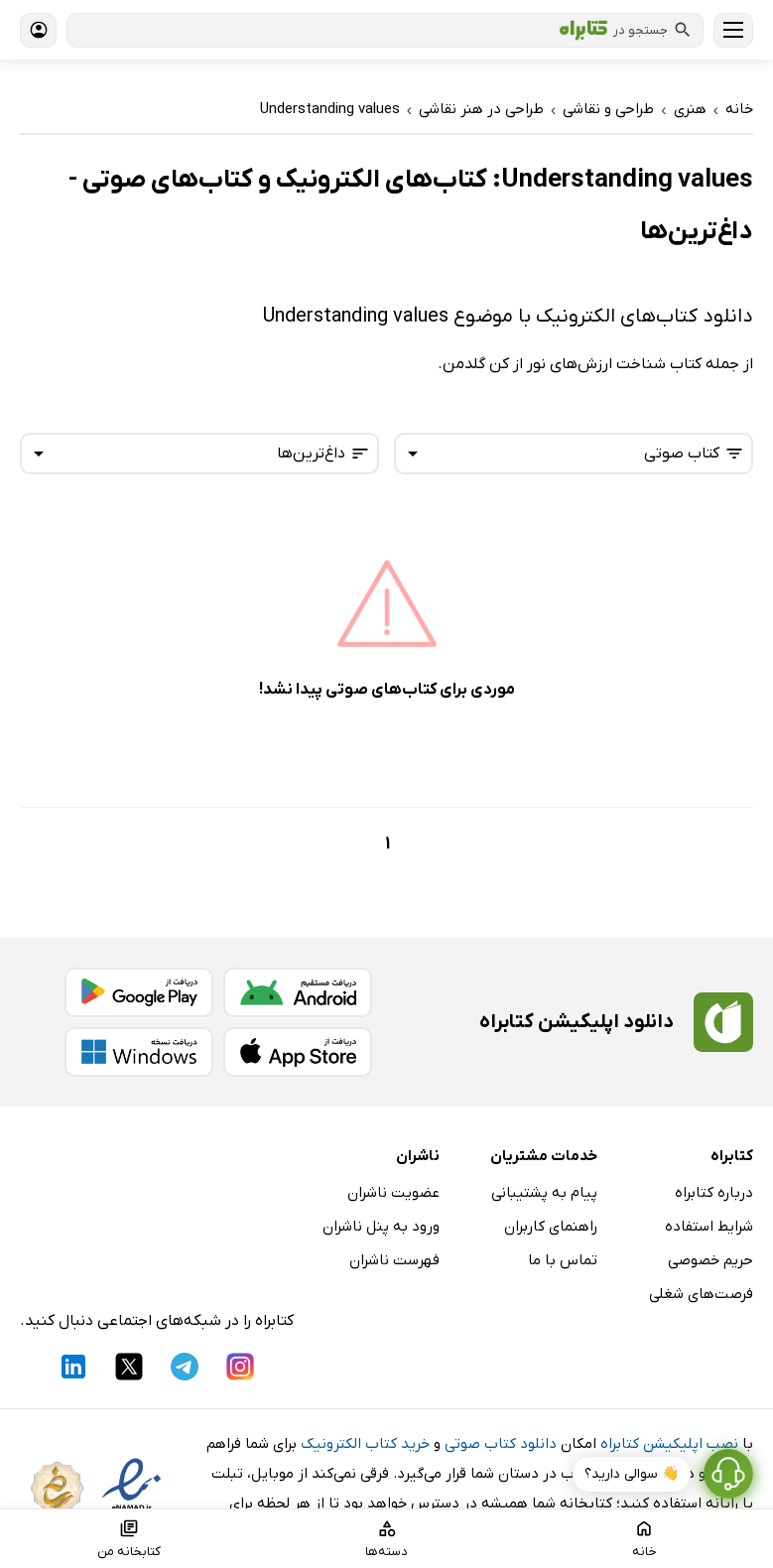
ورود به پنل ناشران (381, 1227)
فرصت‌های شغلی (701, 1294)
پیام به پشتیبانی (544, 1193)
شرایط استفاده (709, 1227)
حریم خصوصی (710, 1260)
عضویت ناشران (393, 1193)
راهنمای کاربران (550, 1227)
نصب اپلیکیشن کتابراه (669, 1444)
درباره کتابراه (714, 1193)
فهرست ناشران (394, 1260)
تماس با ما (562, 1260)
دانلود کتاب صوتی (501, 1444)
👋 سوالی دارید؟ (631, 1474)
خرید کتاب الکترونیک (365, 1444)
